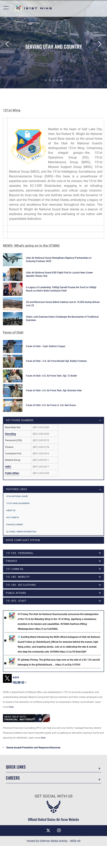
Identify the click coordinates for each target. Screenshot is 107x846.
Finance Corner (14, 524)
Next (96, 44)
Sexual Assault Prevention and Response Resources (33, 747)
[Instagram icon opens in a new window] (59, 830)
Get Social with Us (54, 796)
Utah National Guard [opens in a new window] (17, 496)
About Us (10, 510)
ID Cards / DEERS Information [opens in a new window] (21, 532)
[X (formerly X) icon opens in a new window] (48, 830)
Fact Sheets (12, 517)
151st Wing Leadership (18, 503)
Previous (10, 44)
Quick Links (16, 767)
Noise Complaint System (23, 540)
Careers (13, 778)
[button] (6, 8)
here (11, 707)
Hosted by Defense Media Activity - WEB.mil (53, 840)
